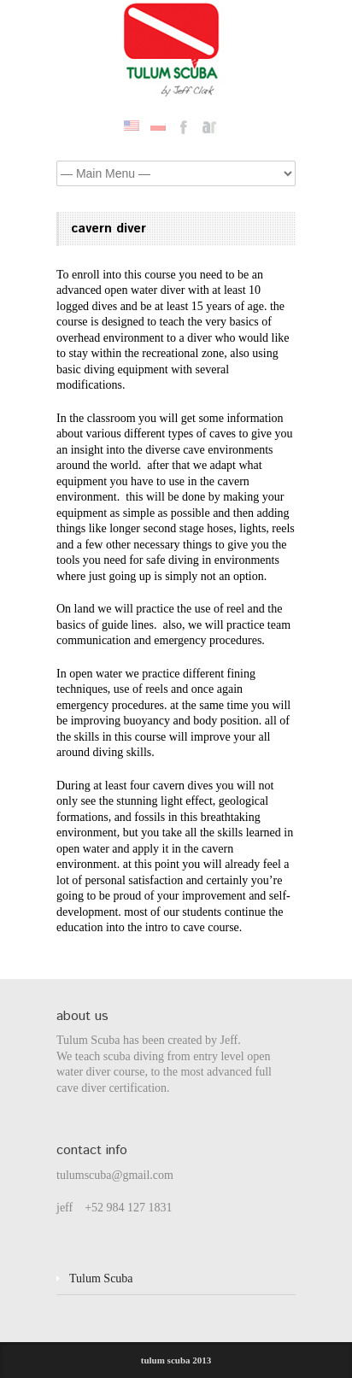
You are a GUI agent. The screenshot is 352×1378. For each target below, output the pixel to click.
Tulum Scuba (101, 1278)
